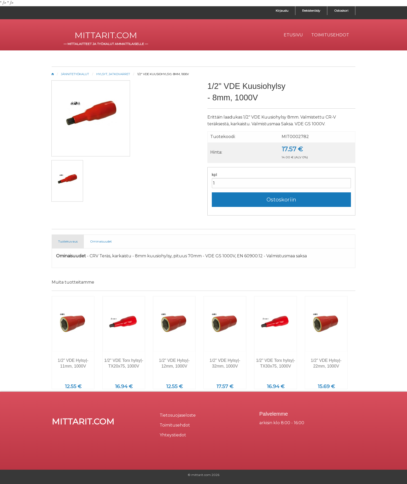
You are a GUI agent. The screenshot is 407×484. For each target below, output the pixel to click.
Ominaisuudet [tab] (101, 241)
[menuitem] (293, 35)
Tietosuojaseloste (178, 415)
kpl (214, 174)
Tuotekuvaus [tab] (68, 241)
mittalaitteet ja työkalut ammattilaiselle (105, 44)
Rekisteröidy (311, 10)
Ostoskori (341, 10)
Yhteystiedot (173, 435)
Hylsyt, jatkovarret (113, 74)
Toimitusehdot (175, 425)
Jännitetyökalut (75, 74)
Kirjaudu (282, 10)
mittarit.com (105, 35)
